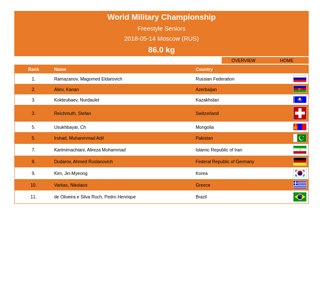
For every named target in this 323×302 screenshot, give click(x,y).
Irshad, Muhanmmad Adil (79, 138)
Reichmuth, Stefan (72, 113)
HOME (287, 60)
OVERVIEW (243, 60)
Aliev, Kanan (66, 89)
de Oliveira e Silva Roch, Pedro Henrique (95, 196)
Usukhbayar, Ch (70, 127)
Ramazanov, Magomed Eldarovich (88, 78)
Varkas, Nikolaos (70, 184)
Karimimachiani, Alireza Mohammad (90, 149)
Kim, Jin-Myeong (70, 173)
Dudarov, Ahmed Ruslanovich (83, 161)
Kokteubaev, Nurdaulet (77, 99)
